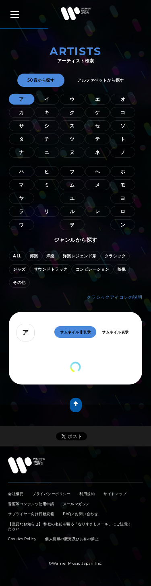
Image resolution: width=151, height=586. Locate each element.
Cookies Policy (22, 539)
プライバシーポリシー (51, 493)
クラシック (115, 256)
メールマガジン (76, 504)
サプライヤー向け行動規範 (31, 514)
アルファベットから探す (100, 80)
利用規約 (87, 493)
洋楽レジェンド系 (80, 256)
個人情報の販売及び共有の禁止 (72, 539)
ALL (17, 256)
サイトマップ (114, 493)
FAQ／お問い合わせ (80, 514)
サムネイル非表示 (75, 332)
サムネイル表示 (115, 332)
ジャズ (19, 269)
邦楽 (34, 256)
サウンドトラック (51, 269)
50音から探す (41, 80)
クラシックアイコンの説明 (114, 297)
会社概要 (15, 493)
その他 (19, 282)
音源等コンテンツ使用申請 (31, 504)
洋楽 (50, 256)
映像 (122, 269)
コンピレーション (93, 269)
